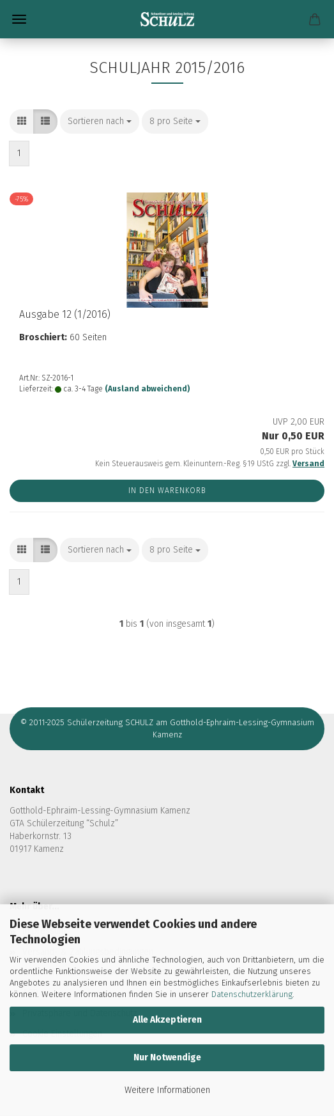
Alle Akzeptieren (167, 1019)
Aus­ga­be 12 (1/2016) (64, 314)
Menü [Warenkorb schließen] (19, 19)
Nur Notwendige (167, 1057)
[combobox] (99, 121)
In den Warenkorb (167, 490)
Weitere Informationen (167, 1090)
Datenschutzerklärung (251, 994)
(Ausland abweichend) (147, 388)
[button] (22, 121)
